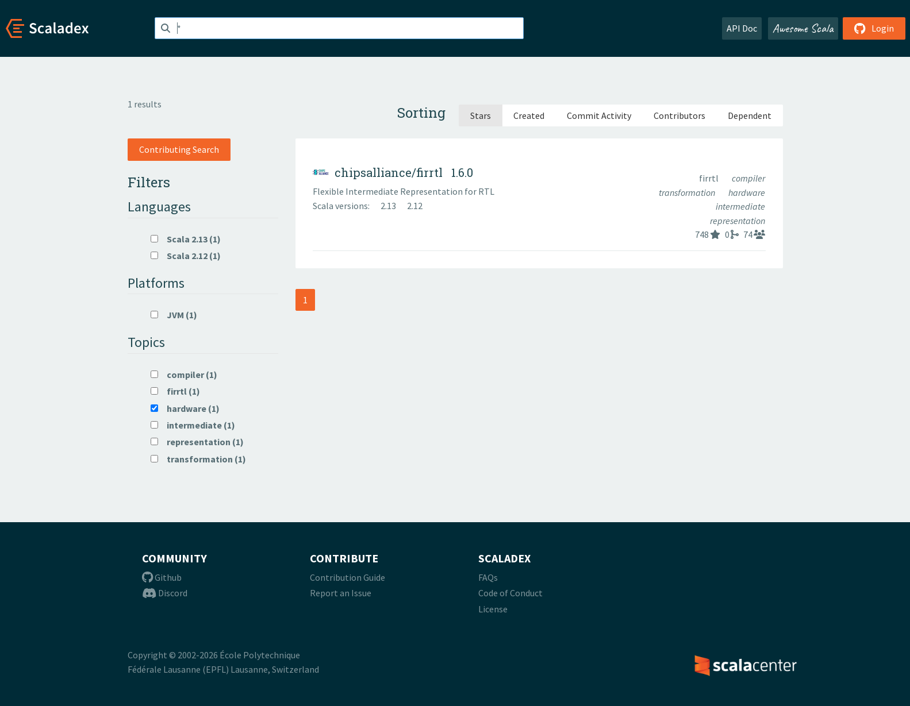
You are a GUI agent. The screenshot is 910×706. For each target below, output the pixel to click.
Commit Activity (599, 115)
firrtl (709, 178)
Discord (164, 593)
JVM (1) (174, 315)
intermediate (740, 206)
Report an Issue (340, 593)
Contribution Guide (347, 577)
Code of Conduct (510, 593)
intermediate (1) (193, 425)
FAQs (488, 577)
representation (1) (197, 441)
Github (162, 577)
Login (874, 28)
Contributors (679, 115)
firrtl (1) (175, 391)
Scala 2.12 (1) (186, 255)
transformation (688, 192)
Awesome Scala (803, 28)
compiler (748, 178)
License (493, 609)
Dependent (749, 115)
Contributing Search (179, 149)
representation (737, 220)
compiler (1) (184, 374)
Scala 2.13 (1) (186, 239)
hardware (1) (185, 408)
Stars (480, 115)
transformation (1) (198, 459)
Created (528, 115)
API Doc (742, 28)
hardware (746, 192)
